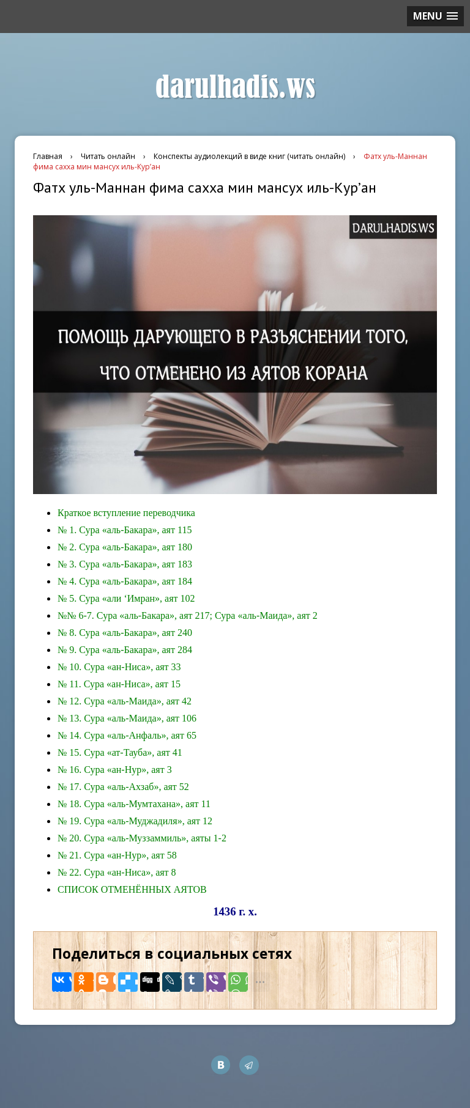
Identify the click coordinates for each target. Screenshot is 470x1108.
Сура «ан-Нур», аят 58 (130, 855)
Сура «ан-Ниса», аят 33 (132, 667)
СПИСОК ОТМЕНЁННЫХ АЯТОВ (132, 889)
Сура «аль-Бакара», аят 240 (135, 632)
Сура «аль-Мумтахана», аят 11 (147, 804)
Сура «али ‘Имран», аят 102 (137, 598)
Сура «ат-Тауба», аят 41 (133, 752)
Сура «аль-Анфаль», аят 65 (140, 735)
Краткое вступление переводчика (126, 513)
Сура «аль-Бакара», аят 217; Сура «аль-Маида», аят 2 (207, 615)
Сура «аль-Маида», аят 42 (138, 701)
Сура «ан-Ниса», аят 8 (130, 872)
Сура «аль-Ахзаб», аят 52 (136, 786)
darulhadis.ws (235, 87)
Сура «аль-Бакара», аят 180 (135, 547)
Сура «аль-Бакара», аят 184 (135, 581)
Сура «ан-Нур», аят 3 (127, 769)
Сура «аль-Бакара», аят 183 (135, 564)
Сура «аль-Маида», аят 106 (140, 718)
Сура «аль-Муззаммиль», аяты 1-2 (155, 838)
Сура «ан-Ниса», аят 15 (132, 684)
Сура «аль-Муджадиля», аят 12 (148, 821)
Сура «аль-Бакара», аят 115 (135, 530)
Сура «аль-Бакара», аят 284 (135, 649)
